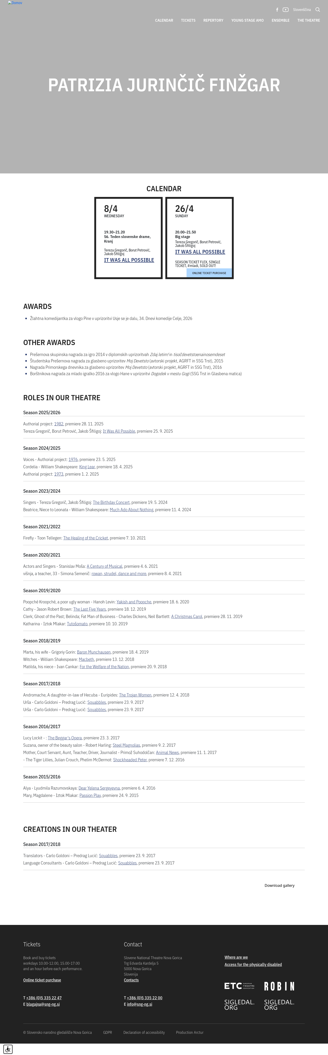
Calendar (164, 20)
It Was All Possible (129, 271)
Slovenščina (302, 9)
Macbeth (86, 670)
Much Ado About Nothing (131, 521)
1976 (73, 470)
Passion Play (90, 806)
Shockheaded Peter (130, 771)
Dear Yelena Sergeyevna (99, 799)
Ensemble (281, 20)
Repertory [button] (213, 20)
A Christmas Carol (186, 627)
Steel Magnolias (126, 756)
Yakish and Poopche (134, 613)
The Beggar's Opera (65, 749)
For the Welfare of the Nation (104, 678)
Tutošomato (77, 635)
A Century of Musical (104, 577)
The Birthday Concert (111, 513)
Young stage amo (247, 20)
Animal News (167, 763)
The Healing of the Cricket (85, 549)
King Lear (87, 478)
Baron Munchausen (94, 663)
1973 (58, 485)
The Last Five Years (89, 620)
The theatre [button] (308, 20)
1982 (58, 435)
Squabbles (96, 713)
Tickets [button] (188, 20)
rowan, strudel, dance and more (119, 584)
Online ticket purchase (209, 284)
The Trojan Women (135, 706)
